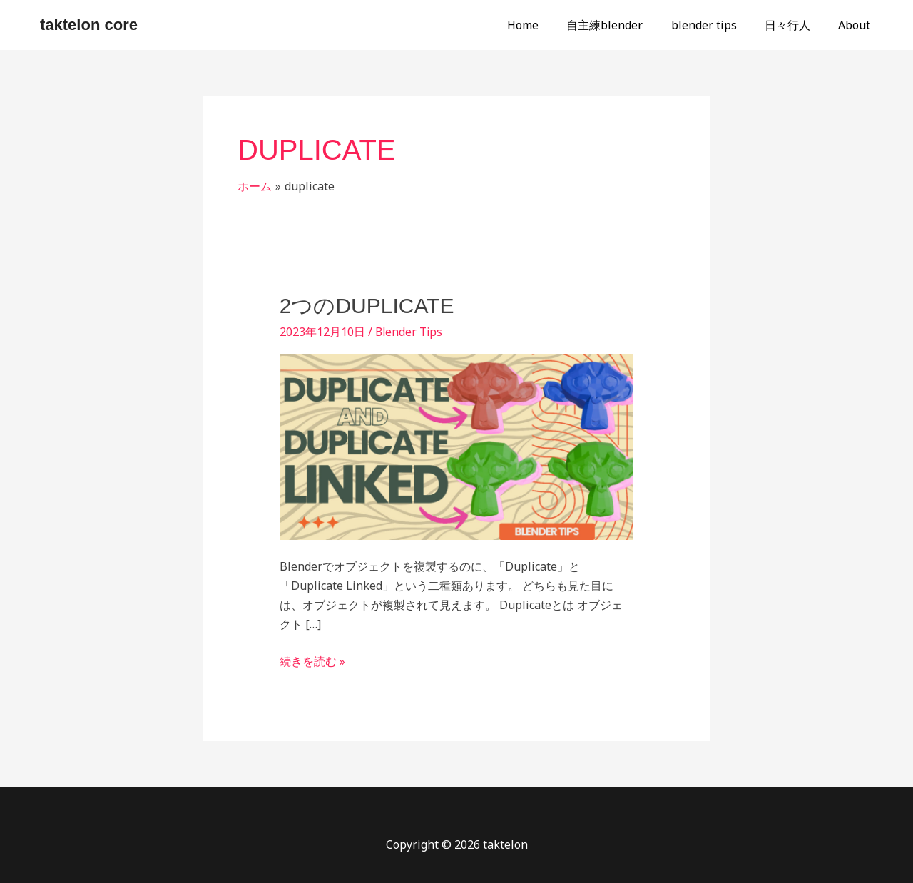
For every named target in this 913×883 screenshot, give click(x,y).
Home (546, 25)
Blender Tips (410, 332)
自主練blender (623, 25)
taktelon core (89, 25)
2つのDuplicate (367, 305)
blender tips (717, 25)
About (857, 25)
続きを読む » (312, 660)
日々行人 (795, 25)
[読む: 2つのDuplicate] (457, 446)
